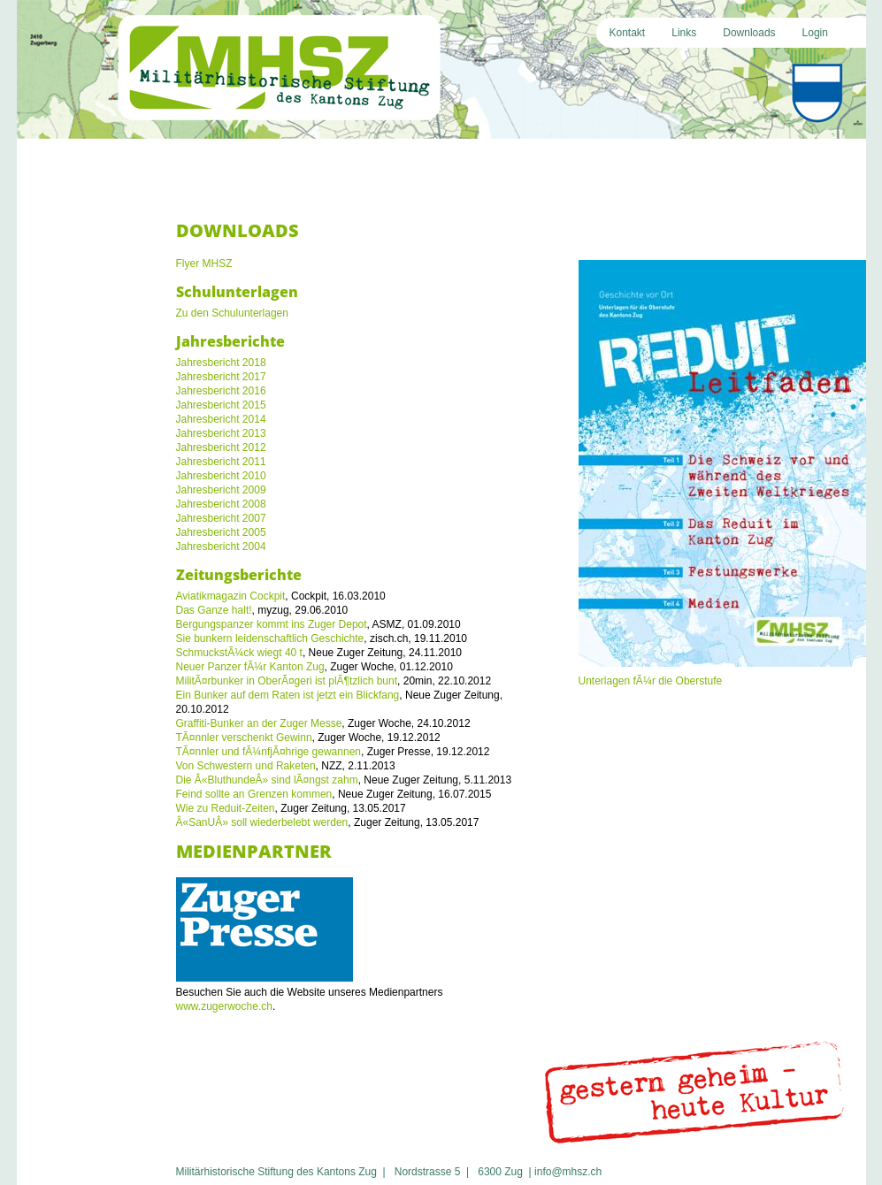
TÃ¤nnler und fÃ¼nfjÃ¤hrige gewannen (268, 751)
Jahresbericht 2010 (221, 476)
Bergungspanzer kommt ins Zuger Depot (271, 624)
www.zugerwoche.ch (224, 1006)
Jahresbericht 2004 (221, 546)
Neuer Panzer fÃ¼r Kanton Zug (250, 667)
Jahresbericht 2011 (221, 461)
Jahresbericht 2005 (221, 532)
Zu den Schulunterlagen (232, 313)
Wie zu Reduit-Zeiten (225, 808)
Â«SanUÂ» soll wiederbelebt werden (262, 822)
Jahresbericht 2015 (221, 405)
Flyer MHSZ (204, 263)
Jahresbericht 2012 (221, 447)
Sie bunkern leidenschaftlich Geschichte (270, 638)
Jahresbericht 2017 (221, 377)
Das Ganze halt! (214, 610)
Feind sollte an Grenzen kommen (254, 794)
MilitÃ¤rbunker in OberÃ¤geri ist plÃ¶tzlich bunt (287, 681)
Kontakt (628, 33)
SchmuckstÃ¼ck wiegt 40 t (239, 652)
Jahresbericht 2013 (221, 433)
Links (683, 33)
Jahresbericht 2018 (221, 362)
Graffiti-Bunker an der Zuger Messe (259, 723)
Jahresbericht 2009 (221, 490)
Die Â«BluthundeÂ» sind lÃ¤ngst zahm (267, 780)
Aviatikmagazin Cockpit (231, 596)
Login (815, 33)
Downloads (749, 33)
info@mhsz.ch (568, 1172)
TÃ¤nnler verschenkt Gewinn (244, 737)
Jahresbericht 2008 (221, 504)
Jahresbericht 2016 (221, 391)
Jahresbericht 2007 (221, 518)
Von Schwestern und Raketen (246, 766)
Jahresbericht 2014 (221, 419)
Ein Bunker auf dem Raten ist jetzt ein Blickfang (288, 695)
